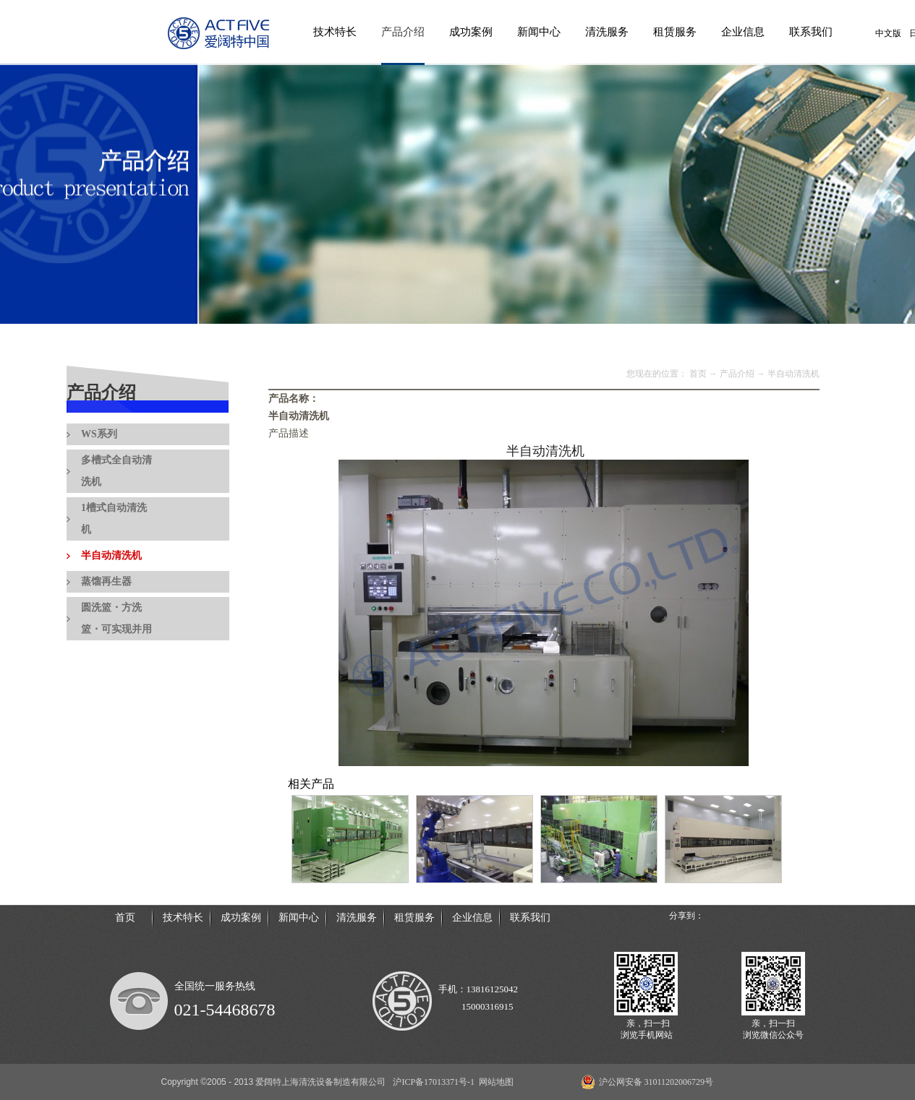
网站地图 (494, 1082)
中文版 (888, 33)
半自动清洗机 (793, 374)
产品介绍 (737, 374)
